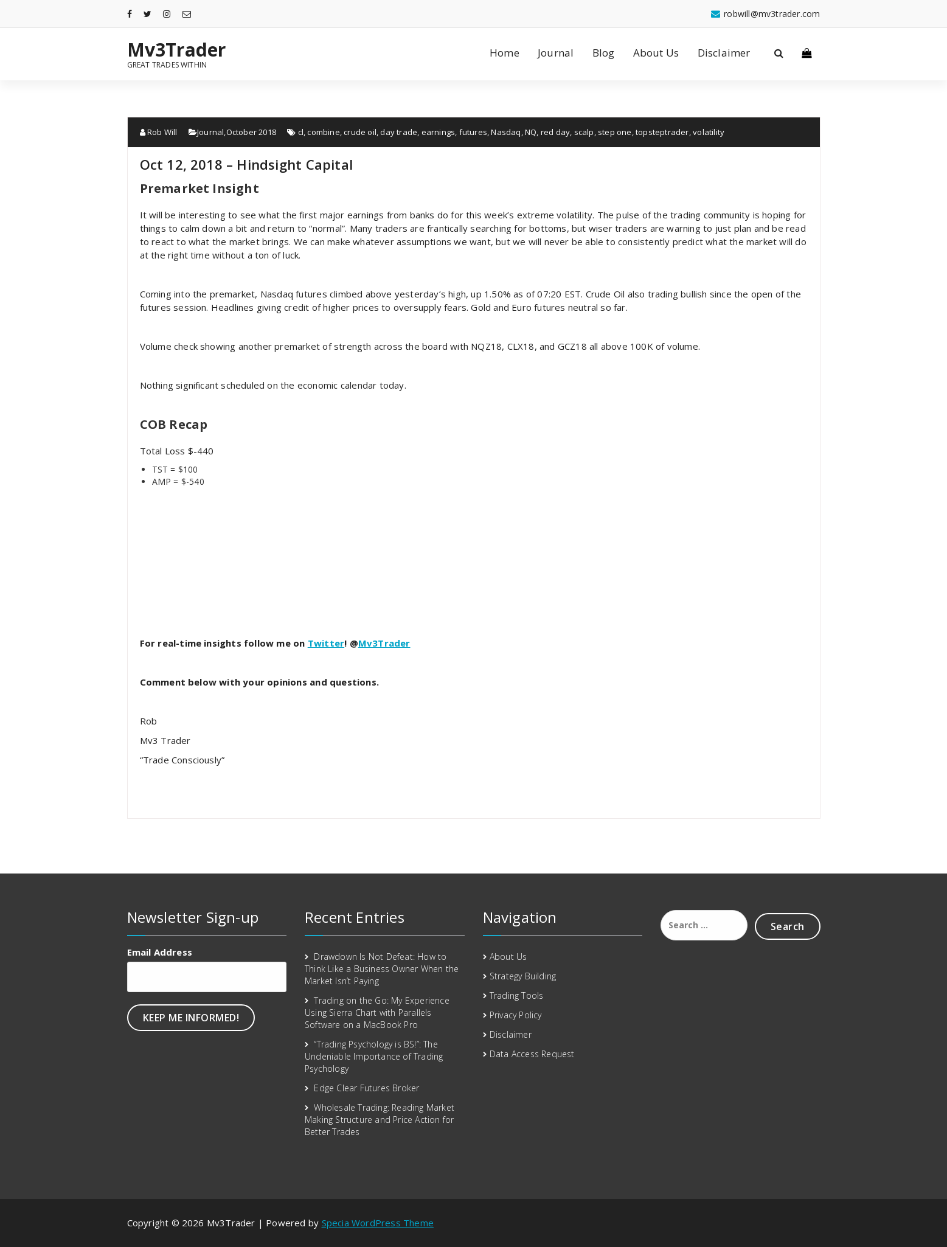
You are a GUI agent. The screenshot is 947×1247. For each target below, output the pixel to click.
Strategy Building (523, 976)
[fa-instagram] (166, 13)
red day (555, 132)
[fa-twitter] (147, 13)
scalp (584, 132)
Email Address (160, 952)
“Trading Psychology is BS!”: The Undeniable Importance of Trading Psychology (374, 1056)
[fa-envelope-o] (186, 13)
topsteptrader (662, 132)
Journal (556, 53)
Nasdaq (506, 132)
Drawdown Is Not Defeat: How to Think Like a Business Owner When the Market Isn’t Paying (382, 969)
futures (473, 132)
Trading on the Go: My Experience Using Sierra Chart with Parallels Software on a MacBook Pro (377, 1012)
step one (615, 132)
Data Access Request (532, 1054)
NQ (530, 132)
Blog (603, 53)
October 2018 (251, 132)
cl (301, 132)
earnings (438, 132)
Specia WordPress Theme (378, 1223)
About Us (656, 53)
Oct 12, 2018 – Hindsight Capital (246, 164)
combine (323, 132)
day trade (398, 132)
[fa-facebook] (129, 13)
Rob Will (159, 132)
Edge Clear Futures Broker (366, 1088)
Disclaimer (724, 53)
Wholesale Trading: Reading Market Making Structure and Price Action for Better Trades (379, 1120)
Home (504, 53)
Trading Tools (517, 995)
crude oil (360, 132)
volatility (708, 132)
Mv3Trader (176, 50)
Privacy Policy (516, 1015)
